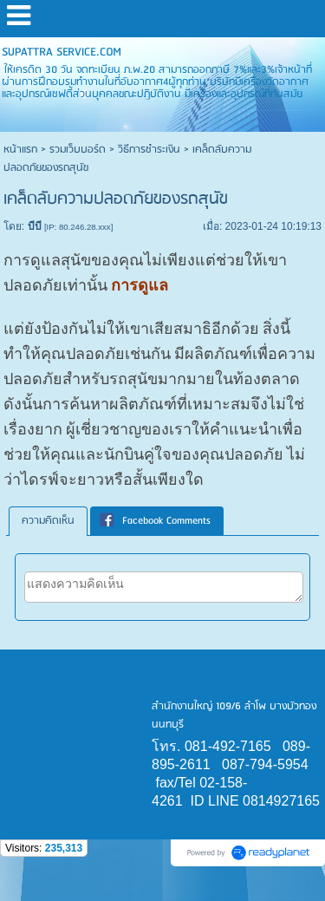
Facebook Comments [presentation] (155, 521)
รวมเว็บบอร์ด (77, 149)
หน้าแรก (20, 149)
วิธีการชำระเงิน (149, 149)
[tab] (48, 521)
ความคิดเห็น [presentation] (48, 521)
